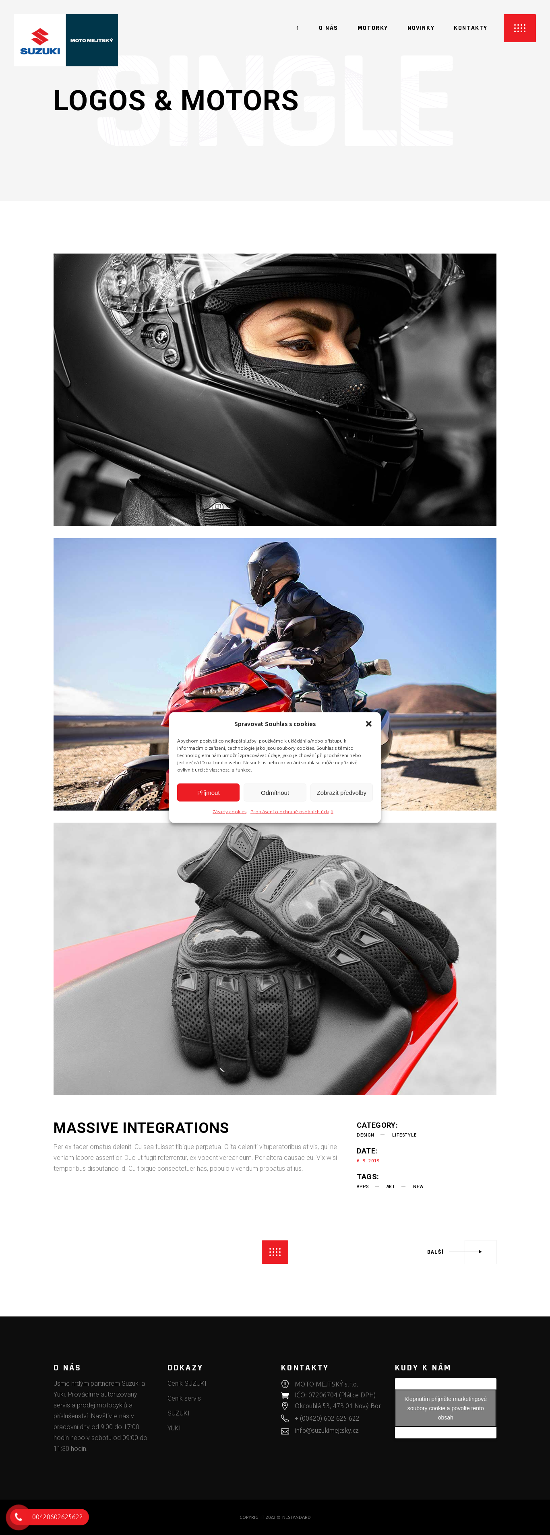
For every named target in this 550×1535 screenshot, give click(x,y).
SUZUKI (178, 1413)
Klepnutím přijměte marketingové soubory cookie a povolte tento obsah (445, 1407)
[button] (369, 724)
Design (365, 1135)
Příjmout (208, 792)
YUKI (174, 1428)
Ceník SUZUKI (187, 1383)
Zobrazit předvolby (341, 792)
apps (362, 1186)
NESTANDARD (296, 1517)
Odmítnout (275, 792)
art (391, 1186)
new (418, 1186)
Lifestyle (404, 1135)
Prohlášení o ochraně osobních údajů (291, 811)
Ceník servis (184, 1398)
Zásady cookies (229, 811)
